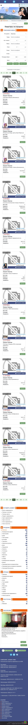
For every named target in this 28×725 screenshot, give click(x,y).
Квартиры (5, 20)
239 (7, 72)
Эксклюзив (4, 718)
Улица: (8, 50)
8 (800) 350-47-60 (24, 4)
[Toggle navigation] (1, 5)
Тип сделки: (7, 33)
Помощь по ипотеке (6, 704)
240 (10, 72)
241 (14, 72)
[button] (18, 34)
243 (21, 72)
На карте (16, 63)
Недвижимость (5, 701)
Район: (8, 43)
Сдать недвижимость (7, 709)
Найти (26, 23)
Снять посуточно (5, 713)
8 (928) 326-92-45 (24, 6)
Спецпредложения (6, 715)
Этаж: (8, 47)
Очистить (10, 63)
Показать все (23, 645)
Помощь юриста (5, 706)
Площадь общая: (6, 57)
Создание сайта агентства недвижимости (19, 723)
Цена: (8, 60)
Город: (8, 37)
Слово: (7, 53)
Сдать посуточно (5, 710)
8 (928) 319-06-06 (20, 657)
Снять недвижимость (7, 712)
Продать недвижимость (7, 707)
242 (17, 72)
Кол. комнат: (6, 40)
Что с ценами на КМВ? (7, 716)
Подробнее (22, 500)
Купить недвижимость (7, 703)
